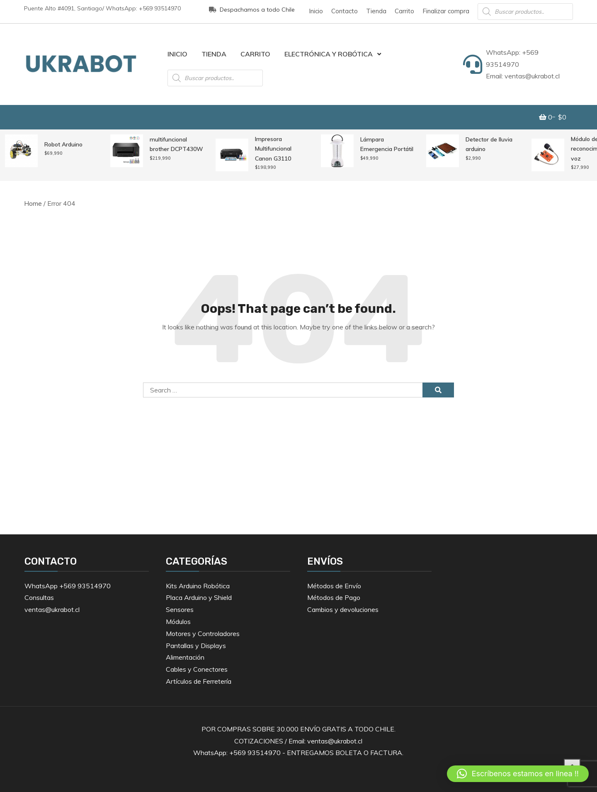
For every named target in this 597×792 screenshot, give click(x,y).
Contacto (344, 11)
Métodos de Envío (334, 586)
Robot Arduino (63, 144)
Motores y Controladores (203, 633)
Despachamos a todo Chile (252, 9)
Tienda (376, 11)
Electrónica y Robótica (328, 54)
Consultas (39, 597)
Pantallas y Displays (196, 645)
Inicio (316, 11)
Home (33, 203)
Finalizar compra (445, 11)
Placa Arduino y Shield (199, 597)
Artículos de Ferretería (198, 681)
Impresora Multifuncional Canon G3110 (273, 148)
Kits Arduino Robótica (198, 586)
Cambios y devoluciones (343, 609)
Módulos (178, 621)
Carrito (404, 11)
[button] (518, 773)
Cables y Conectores (197, 669)
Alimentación (185, 657)
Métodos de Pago (333, 597)
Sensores (180, 609)
